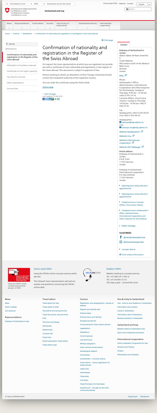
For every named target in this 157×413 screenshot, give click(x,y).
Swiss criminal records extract (91, 347)
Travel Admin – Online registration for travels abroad (95, 364)
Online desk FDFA (43, 268)
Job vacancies (10, 311)
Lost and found (86, 340)
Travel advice (38, 25)
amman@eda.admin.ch (133, 122)
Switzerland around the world (59, 4)
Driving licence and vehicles (90, 317)
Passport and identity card (90, 310)
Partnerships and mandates (127, 355)
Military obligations (87, 344)
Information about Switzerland (129, 315)
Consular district (128, 249)
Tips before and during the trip (55, 311)
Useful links (84, 369)
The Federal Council (17, 4)
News (9, 25)
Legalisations (85, 329)
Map (123, 75)
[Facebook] (44, 99)
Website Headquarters (131, 132)
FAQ (44, 318)
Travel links (47, 337)
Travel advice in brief (51, 307)
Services (50, 25)
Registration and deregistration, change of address (96, 304)
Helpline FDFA (114, 268)
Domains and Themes (125, 347)
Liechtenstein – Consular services (92, 359)
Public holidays (129, 226)
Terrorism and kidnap (51, 322)
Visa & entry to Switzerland (66, 25)
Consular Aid (48, 334)
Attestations (27, 34)
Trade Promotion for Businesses (92, 384)
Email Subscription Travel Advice (55, 341)
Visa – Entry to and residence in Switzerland (134, 303)
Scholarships (85, 355)
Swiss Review (85, 373)
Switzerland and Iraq (87, 25)
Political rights (85, 313)
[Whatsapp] (55, 99)
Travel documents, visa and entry (55, 315)
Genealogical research (88, 351)
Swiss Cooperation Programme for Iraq (132, 343)
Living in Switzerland (125, 311)
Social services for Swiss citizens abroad (95, 325)
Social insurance (86, 336)
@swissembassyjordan (133, 242)
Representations (21, 25)
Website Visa (126, 136)
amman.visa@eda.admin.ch (134, 127)
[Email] (58, 99)
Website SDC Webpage (131, 147)
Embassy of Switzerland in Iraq (17, 321)
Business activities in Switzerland (130, 318)
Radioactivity (47, 330)
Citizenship (84, 377)
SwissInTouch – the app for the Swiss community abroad (94, 389)
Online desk (48, 87)
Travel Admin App (50, 345)
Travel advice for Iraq (51, 303)
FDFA (36, 4)
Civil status (84, 380)
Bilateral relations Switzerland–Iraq (131, 329)
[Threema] (52, 99)
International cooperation (109, 25)
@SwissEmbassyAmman (134, 237)
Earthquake (47, 326)
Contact (122, 44)
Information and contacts (127, 307)
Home (7, 34)
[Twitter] (46, 99)
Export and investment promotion (130, 333)
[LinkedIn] (49, 99)
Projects (120, 351)
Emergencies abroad (88, 321)
